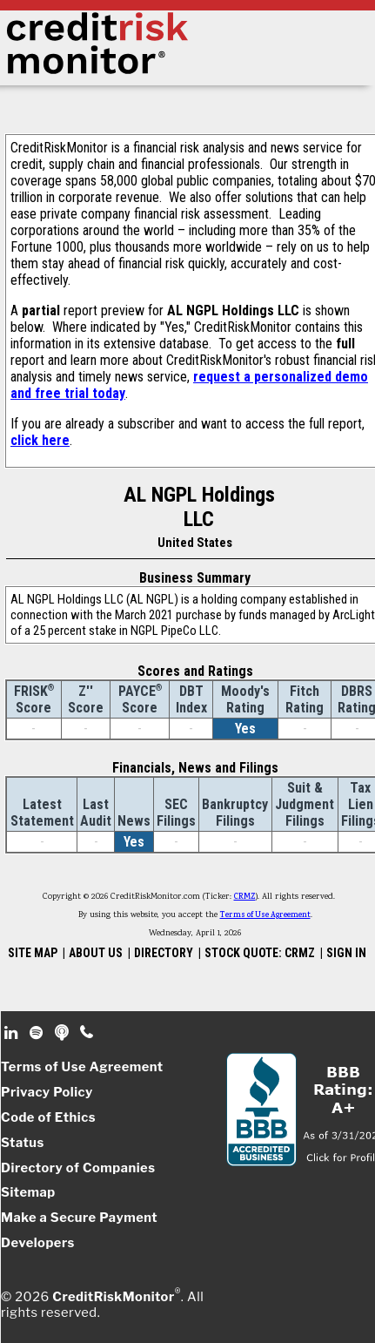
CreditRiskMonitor (113, 1297)
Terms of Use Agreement (265, 915)
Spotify (38, 1033)
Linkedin (13, 1033)
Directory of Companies (78, 1168)
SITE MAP (32, 953)
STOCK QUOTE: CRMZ (259, 953)
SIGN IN (346, 953)
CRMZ (245, 897)
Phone (87, 1033)
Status (22, 1143)
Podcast (63, 1033)
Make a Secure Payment (79, 1217)
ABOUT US (96, 953)
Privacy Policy (47, 1092)
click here (40, 440)
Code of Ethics (48, 1117)
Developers (38, 1243)
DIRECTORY (163, 953)
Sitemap (28, 1192)
